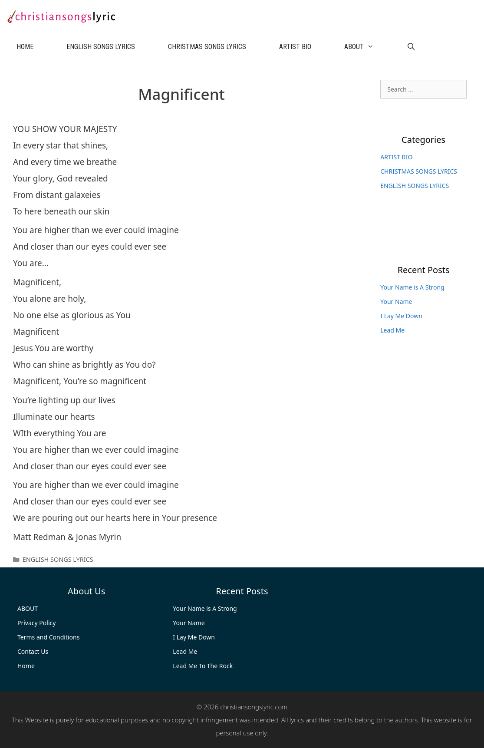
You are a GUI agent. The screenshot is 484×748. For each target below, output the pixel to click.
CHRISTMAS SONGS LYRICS (207, 47)
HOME (24, 47)
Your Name (396, 301)
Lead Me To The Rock (203, 666)
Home (26, 666)
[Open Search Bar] (411, 47)
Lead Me (392, 330)
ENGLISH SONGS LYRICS (100, 47)
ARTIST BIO (295, 47)
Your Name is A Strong (412, 287)
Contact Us (32, 651)
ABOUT (367, 47)
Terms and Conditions (48, 637)
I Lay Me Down (401, 316)
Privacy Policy (36, 623)
